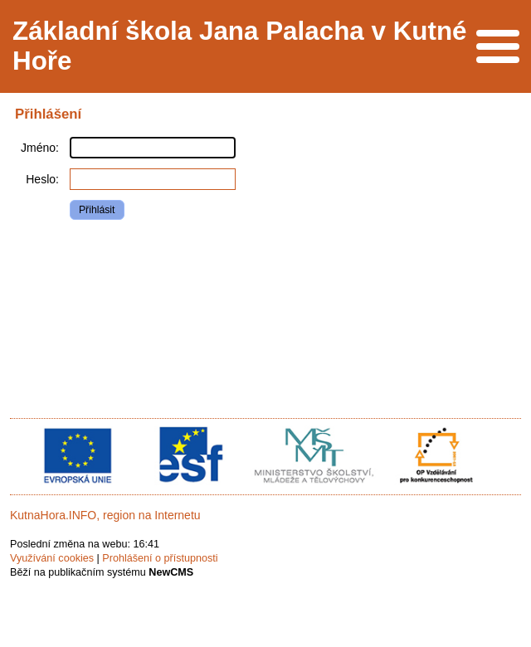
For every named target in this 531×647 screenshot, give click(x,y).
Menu (497, 46)
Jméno (38, 147)
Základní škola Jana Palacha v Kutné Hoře (239, 46)
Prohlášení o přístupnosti (159, 558)
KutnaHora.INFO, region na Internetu (105, 515)
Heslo (41, 179)
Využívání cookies (52, 558)
